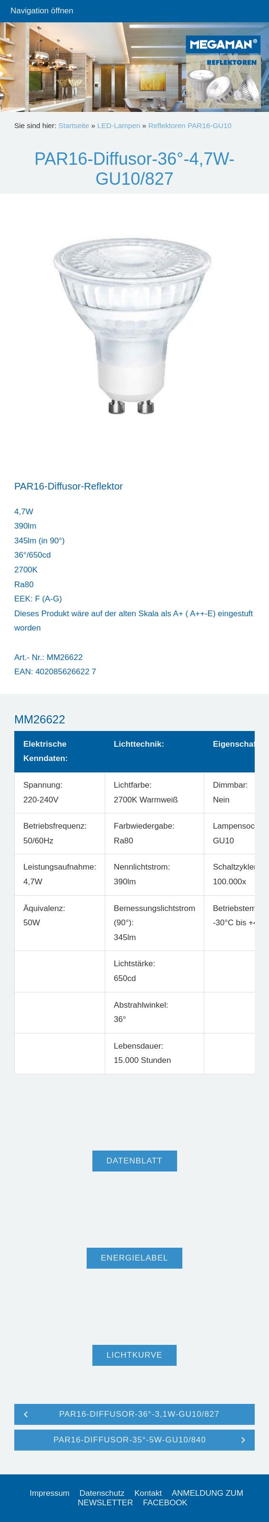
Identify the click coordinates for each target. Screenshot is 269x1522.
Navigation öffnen (41, 10)
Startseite (74, 125)
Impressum (50, 1493)
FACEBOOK (165, 1502)
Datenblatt (135, 1160)
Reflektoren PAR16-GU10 (189, 125)
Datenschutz (102, 1493)
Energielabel (134, 1257)
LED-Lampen (118, 125)
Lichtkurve (134, 1355)
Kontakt (148, 1493)
